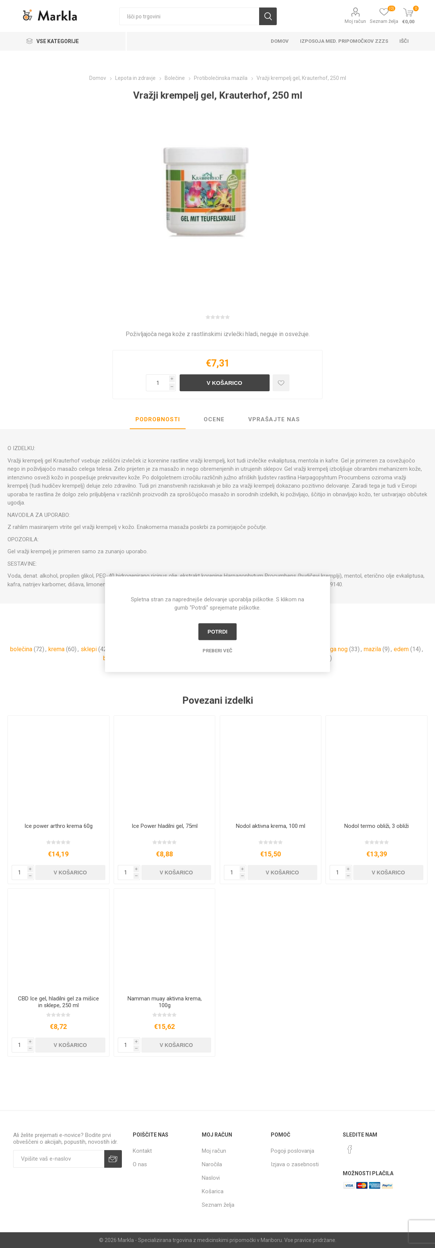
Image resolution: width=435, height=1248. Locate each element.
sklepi (89, 649)
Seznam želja (218, 1204)
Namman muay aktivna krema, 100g (165, 1002)
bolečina (21, 649)
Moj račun (355, 21)
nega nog (336, 649)
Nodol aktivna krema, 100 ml (270, 826)
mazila (372, 649)
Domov (280, 41)
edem (401, 649)
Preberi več (217, 650)
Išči (268, 16)
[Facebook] (350, 1149)
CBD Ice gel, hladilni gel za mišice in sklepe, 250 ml (58, 1002)
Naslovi (211, 1177)
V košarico (224, 383)
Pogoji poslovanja (292, 1150)
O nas (140, 1164)
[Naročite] (58, 1159)
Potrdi (218, 632)
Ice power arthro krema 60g (58, 826)
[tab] (158, 419)
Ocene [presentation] (214, 419)
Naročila (212, 1164)
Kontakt (142, 1150)
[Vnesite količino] (157, 382)
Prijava (113, 1159)
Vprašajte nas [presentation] (274, 419)
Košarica (213, 1191)
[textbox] (189, 16)
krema (56, 649)
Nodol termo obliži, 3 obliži (376, 826)
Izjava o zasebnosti (295, 1164)
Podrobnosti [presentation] (157, 419)
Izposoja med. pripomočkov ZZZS (344, 41)
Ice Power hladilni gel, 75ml (165, 826)
